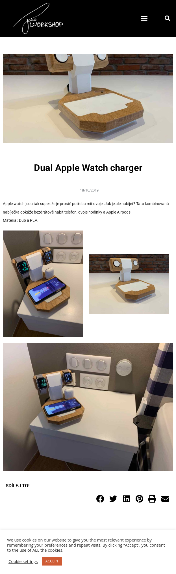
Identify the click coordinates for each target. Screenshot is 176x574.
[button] (144, 18)
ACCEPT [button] (52, 561)
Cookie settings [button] (23, 561)
